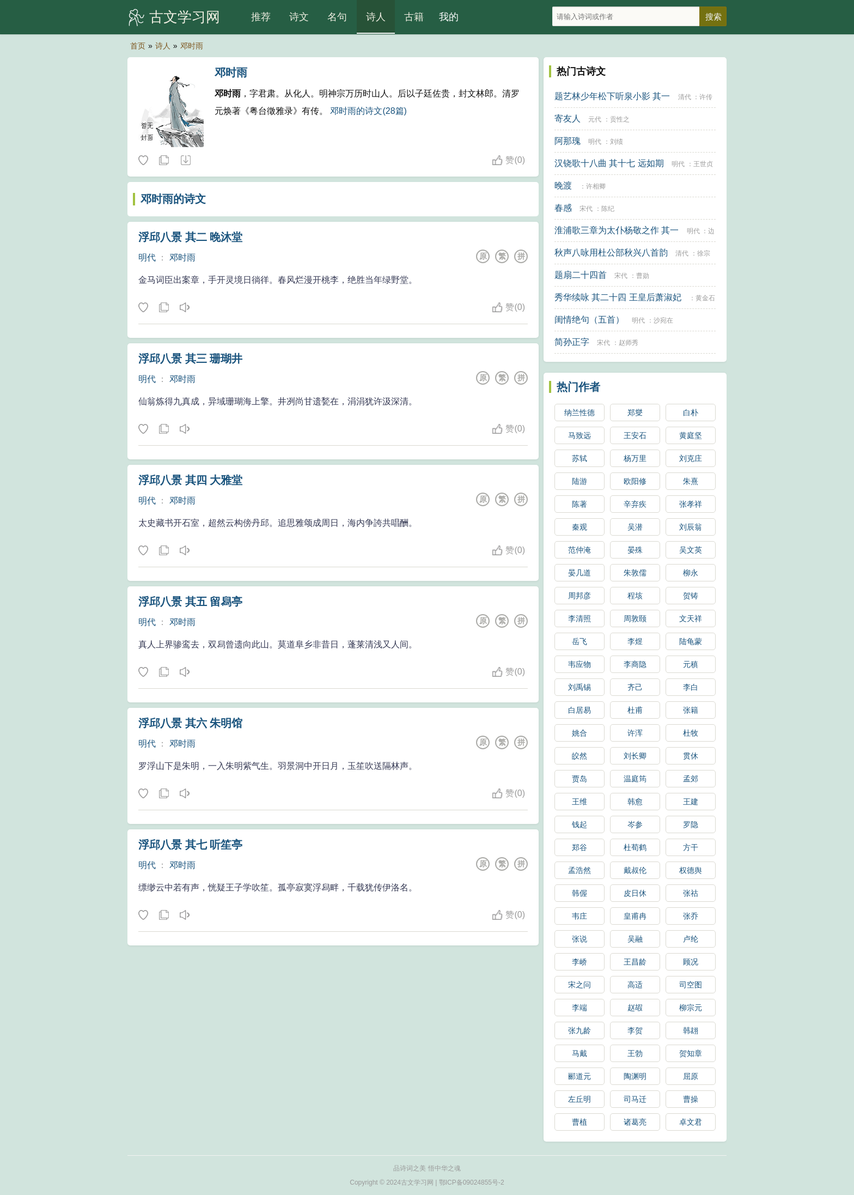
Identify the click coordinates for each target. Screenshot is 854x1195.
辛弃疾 (635, 504)
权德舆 (690, 870)
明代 (147, 257)
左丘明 (579, 1099)
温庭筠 (635, 778)
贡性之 (620, 119)
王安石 (635, 435)
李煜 (635, 641)
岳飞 (579, 641)
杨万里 (635, 458)
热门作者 (578, 387)
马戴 (579, 1053)
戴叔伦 (635, 870)
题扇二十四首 (580, 275)
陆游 (579, 481)
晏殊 (635, 549)
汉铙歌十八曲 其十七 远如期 (609, 163)
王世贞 (703, 164)
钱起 (579, 824)
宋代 (586, 209)
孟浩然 (579, 870)
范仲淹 (579, 549)
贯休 (690, 755)
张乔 (690, 916)
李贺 (635, 1030)
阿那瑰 (567, 140)
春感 (563, 208)
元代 (594, 119)
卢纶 (690, 939)
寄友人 (567, 118)
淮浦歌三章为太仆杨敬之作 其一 (616, 230)
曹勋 (642, 276)
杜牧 (690, 733)
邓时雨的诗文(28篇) (368, 111)
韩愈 (635, 801)
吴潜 (635, 527)
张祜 (690, 893)
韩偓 (579, 893)
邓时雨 (191, 45)
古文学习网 (184, 17)
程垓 (635, 595)
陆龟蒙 (690, 641)
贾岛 (579, 778)
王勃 (635, 1053)
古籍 (414, 16)
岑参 (635, 824)
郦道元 (579, 1076)
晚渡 (563, 185)
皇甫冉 (635, 916)
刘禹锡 (579, 687)
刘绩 (616, 141)
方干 (690, 847)
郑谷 (579, 847)
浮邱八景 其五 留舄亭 (190, 602)
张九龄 (579, 1030)
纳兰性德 (579, 412)
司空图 (690, 984)
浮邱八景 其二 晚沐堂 (190, 237)
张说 (579, 939)
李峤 (579, 961)
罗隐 (690, 824)
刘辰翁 (690, 527)
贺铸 (690, 595)
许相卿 (596, 186)
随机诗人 (185, 160)
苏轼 (579, 458)
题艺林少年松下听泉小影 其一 (612, 96)
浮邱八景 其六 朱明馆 (190, 723)
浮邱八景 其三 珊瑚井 (190, 359)
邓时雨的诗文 (173, 199)
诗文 (299, 16)
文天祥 (690, 618)
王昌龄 (635, 961)
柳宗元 (690, 1007)
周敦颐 (635, 618)
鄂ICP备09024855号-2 (471, 1182)
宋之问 (579, 984)
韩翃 (690, 1030)
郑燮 (635, 412)
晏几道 (579, 572)
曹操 (690, 1099)
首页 (137, 45)
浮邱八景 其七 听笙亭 (190, 845)
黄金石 (705, 298)
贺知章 (690, 1053)
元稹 (690, 664)
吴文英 (690, 549)
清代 (684, 97)
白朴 (690, 412)
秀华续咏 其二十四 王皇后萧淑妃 (617, 297)
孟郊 (690, 778)
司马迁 (635, 1099)
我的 (449, 16)
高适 (635, 984)
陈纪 (607, 209)
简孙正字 (571, 342)
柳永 (690, 572)
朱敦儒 (635, 572)
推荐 (261, 16)
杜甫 (635, 710)
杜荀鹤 (635, 847)
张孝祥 (690, 504)
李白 (690, 687)
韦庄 (579, 916)
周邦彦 (579, 595)
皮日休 (635, 893)
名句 (337, 16)
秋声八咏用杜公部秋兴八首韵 (611, 252)
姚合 (579, 733)
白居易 (579, 710)
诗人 (376, 16)
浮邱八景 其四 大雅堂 (190, 480)
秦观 (579, 527)
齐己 (635, 687)
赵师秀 (628, 343)
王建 (690, 801)
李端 (579, 1007)
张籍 (690, 710)
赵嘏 (635, 1007)
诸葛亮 (635, 1122)
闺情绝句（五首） (589, 319)
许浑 (635, 733)
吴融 (635, 939)
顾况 (690, 961)
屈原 (690, 1076)
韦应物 (579, 664)
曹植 (579, 1122)
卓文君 (690, 1122)
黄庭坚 (690, 435)
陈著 (579, 504)
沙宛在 (663, 320)
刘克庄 (690, 458)
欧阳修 (635, 481)
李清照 (579, 618)
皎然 (579, 755)
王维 (579, 801)
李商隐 (635, 664)
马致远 (579, 435)
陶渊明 (635, 1076)
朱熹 (690, 481)
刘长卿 (635, 755)
